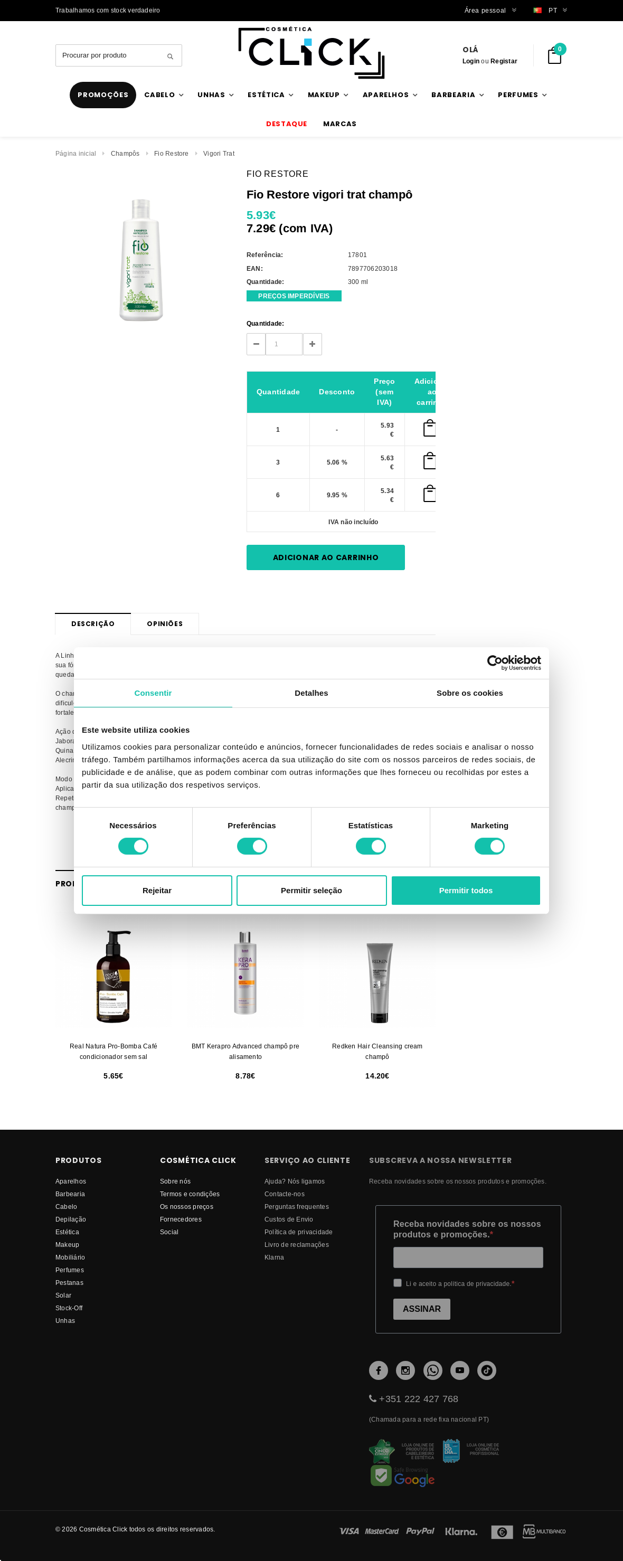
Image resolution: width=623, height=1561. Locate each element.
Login (470, 61)
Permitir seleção (311, 890)
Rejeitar (157, 890)
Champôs (125, 153)
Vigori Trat (218, 153)
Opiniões (165, 623)
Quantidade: (266, 323)
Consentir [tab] (153, 692)
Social (169, 1232)
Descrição (93, 623)
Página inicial (75, 153)
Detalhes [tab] (311, 692)
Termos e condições (190, 1194)
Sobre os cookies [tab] (470, 692)
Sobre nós (175, 1181)
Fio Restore (171, 153)
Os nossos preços (186, 1206)
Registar (503, 61)
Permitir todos (466, 890)
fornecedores (181, 1219)
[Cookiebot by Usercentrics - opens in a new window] (495, 662)
